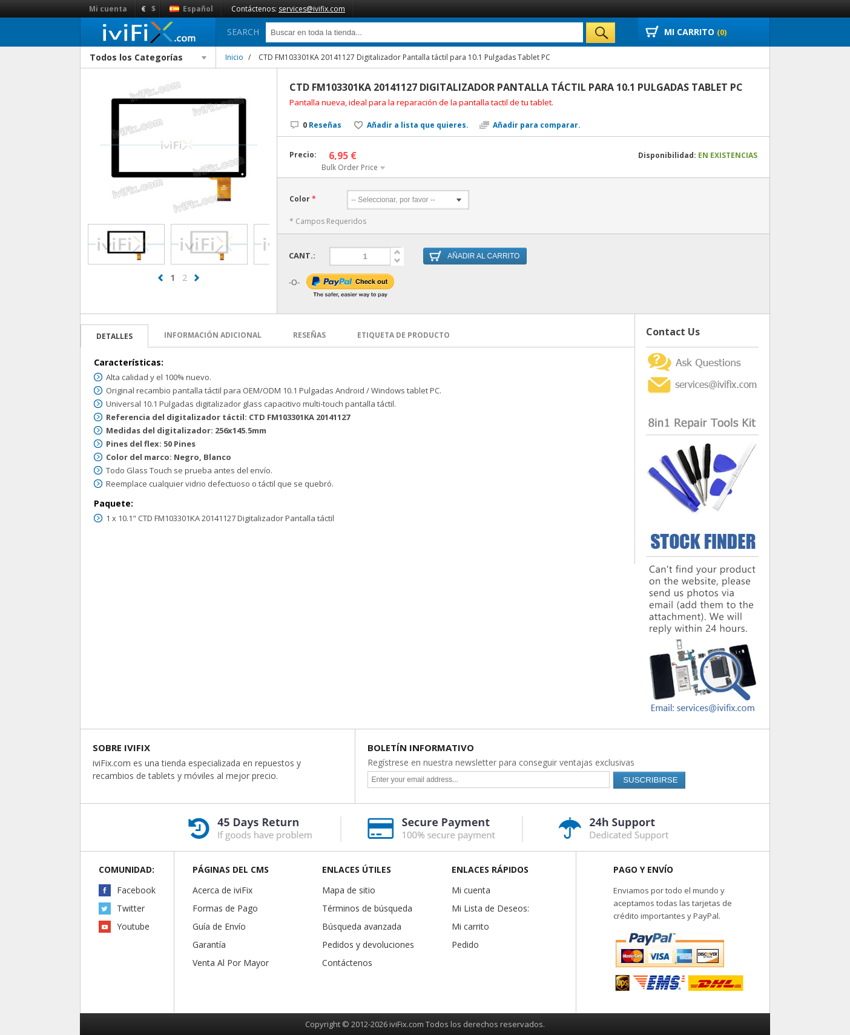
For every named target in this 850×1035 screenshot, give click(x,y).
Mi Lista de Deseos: (490, 908)
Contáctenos (347, 962)
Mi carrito (470, 926)
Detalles (114, 336)
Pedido (465, 944)
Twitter (131, 908)
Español (191, 9)
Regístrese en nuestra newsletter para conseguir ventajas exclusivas (500, 762)
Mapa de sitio (348, 890)
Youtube (133, 926)
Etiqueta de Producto (403, 335)
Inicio (234, 57)
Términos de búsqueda (367, 908)
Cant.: (302, 255)
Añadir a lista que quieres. (418, 125)
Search (243, 32)
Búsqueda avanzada (361, 926)
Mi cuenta (108, 9)
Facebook (136, 890)
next (196, 283)
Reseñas (322, 125)
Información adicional (213, 335)
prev (160, 283)
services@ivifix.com (311, 9)
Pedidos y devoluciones (368, 944)
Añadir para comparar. (537, 125)
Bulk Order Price (349, 167)
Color (299, 199)
